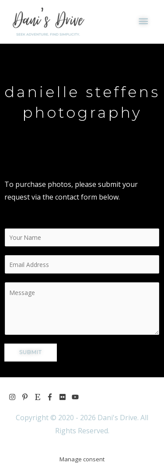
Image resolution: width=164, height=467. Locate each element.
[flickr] (65, 396)
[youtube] (76, 396)
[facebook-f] (52, 396)
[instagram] (15, 396)
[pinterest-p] (27, 396)
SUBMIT (30, 352)
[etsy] (40, 396)
